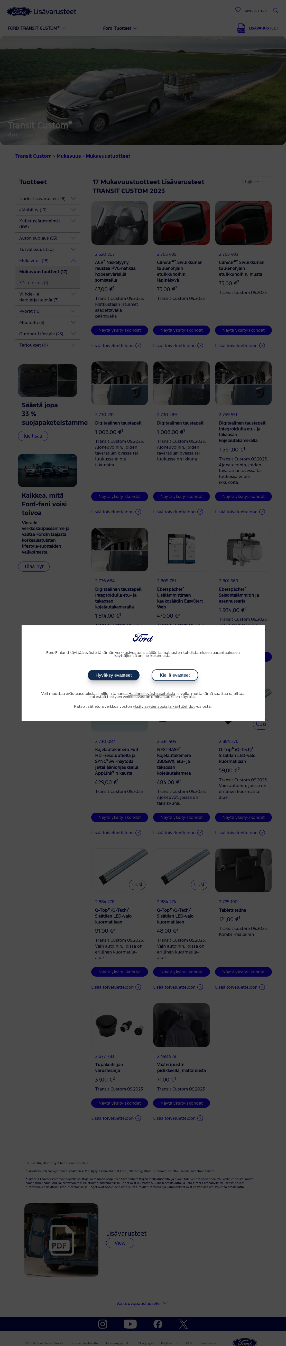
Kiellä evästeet (175, 675)
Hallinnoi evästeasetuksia (151, 694)
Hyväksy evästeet (114, 675)
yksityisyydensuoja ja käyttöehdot (164, 707)
